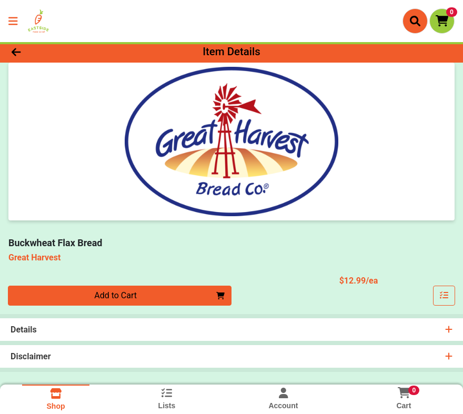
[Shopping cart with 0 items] (442, 21)
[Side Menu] (13, 21)
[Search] (415, 21)
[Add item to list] (444, 296)
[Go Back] (64, 51)
